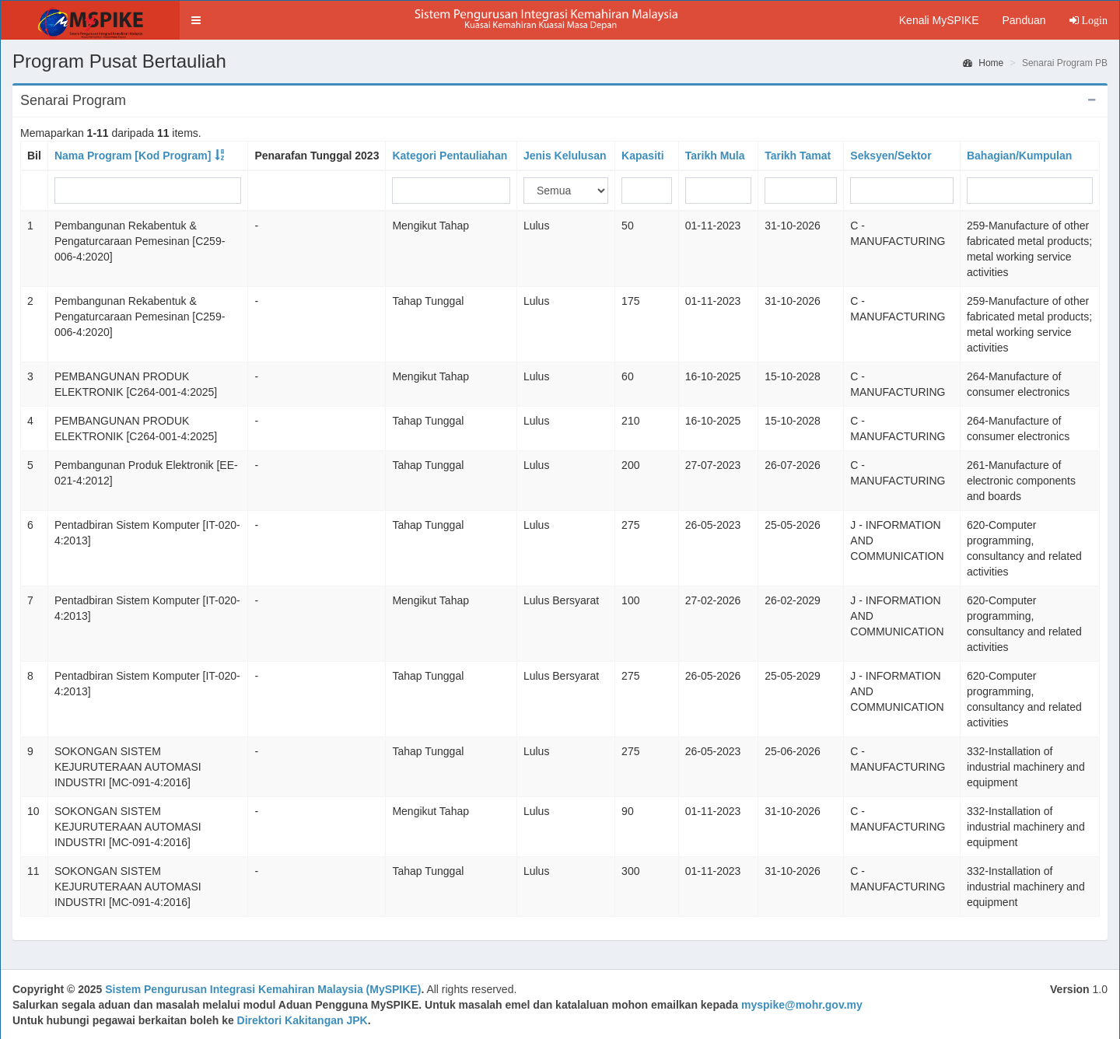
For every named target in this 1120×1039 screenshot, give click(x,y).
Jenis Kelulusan (565, 155)
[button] (196, 20)
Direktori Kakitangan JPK (302, 1020)
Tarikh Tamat (798, 155)
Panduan (1023, 20)
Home (983, 63)
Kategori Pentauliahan (449, 155)
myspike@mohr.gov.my (802, 1005)
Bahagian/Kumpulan (1019, 155)
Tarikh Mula (715, 155)
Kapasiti (642, 155)
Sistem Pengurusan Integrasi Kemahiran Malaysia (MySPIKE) (263, 989)
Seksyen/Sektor (890, 155)
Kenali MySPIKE (939, 20)
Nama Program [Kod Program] (132, 155)
